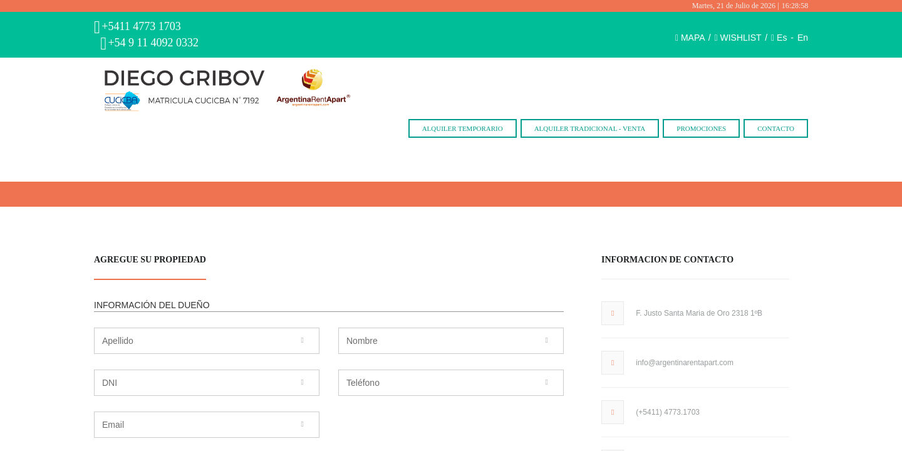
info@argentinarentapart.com (685, 362)
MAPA (693, 38)
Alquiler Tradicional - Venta (590, 128)
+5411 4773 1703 (140, 26)
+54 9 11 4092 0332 (153, 42)
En (802, 38)
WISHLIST (741, 38)
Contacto (775, 128)
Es (782, 38)
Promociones (701, 128)
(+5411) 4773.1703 (668, 412)
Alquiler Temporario (462, 128)
